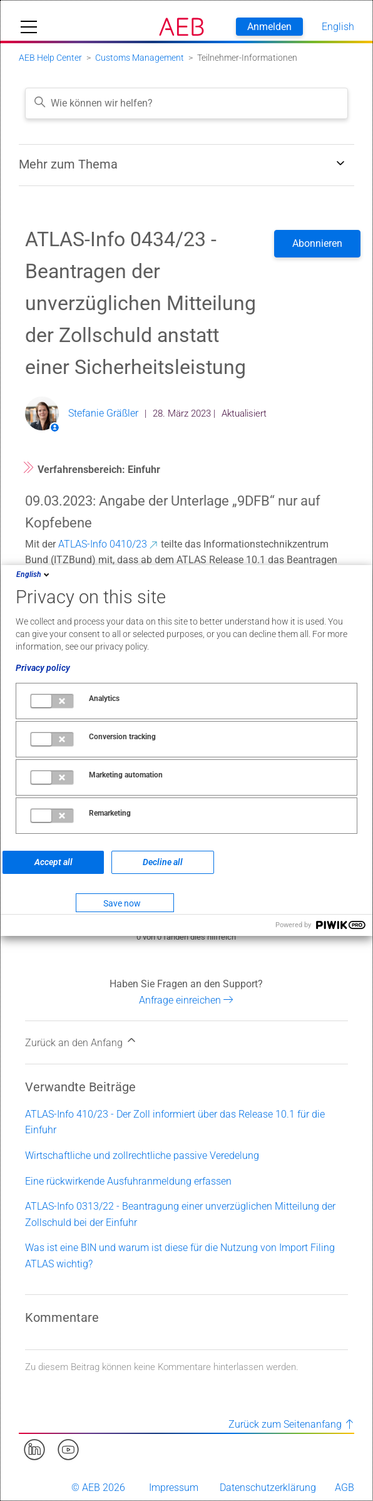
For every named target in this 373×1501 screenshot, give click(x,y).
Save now (122, 903)
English (33, 574)
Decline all (163, 862)
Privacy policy (43, 668)
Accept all (53, 862)
